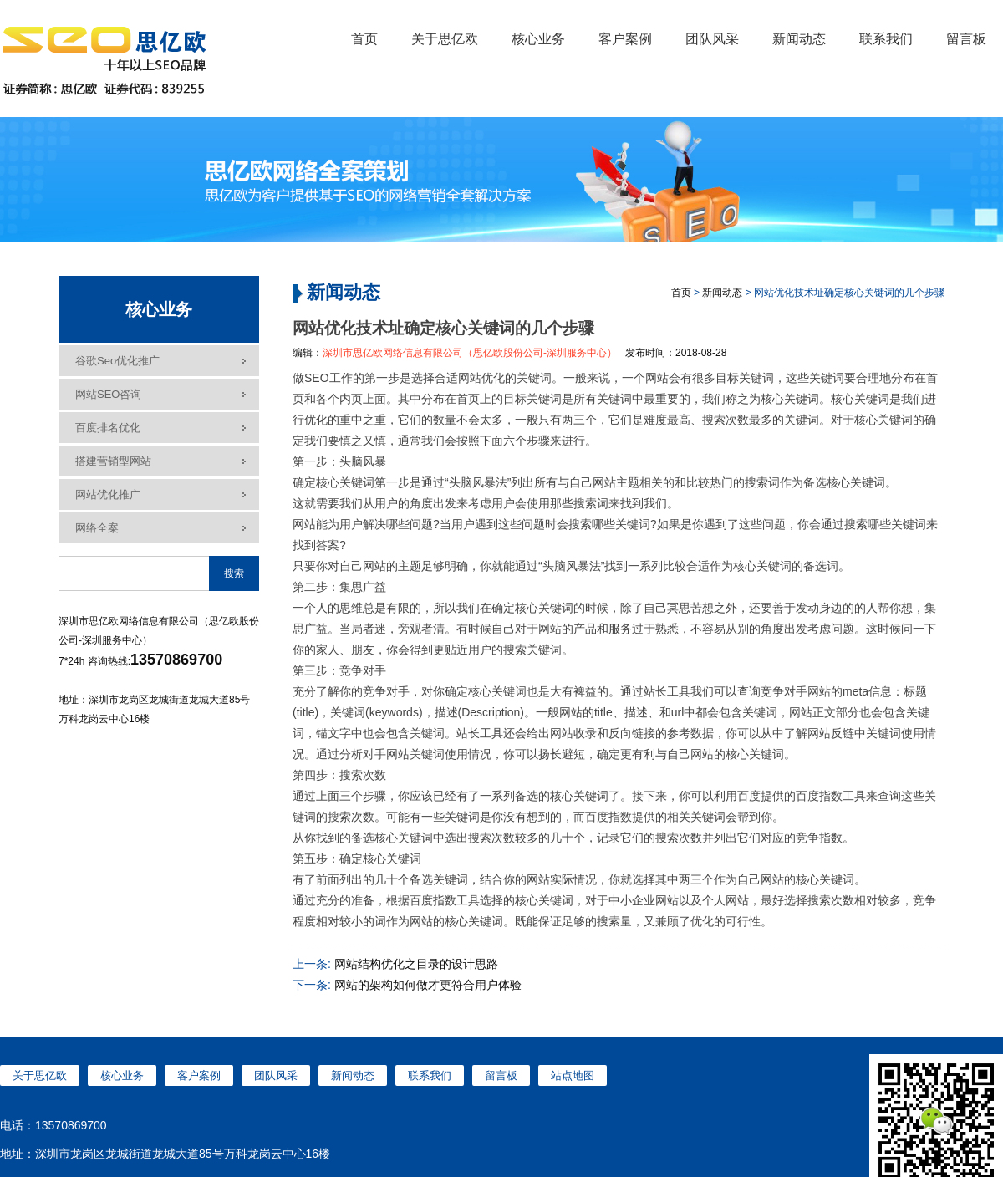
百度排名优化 (107, 427)
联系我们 (886, 39)
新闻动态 (799, 39)
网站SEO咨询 (108, 394)
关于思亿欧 (444, 39)
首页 (364, 39)
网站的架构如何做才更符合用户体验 (428, 984)
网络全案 (97, 528)
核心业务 (538, 39)
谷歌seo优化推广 (117, 360)
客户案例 (625, 39)
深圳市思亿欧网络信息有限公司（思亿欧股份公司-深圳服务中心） (470, 353)
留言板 (966, 39)
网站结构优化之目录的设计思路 (416, 964)
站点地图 (572, 1075)
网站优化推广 (107, 494)
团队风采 (712, 39)
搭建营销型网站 (113, 461)
